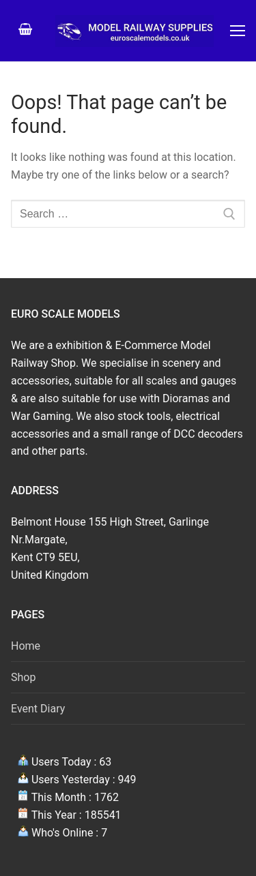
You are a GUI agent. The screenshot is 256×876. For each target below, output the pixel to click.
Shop (23, 677)
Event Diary (38, 708)
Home (25, 645)
